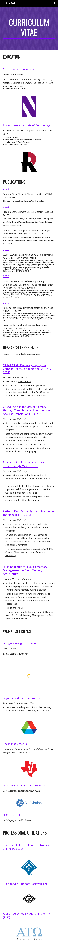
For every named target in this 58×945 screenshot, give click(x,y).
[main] (29, 28)
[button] (3, 3)
